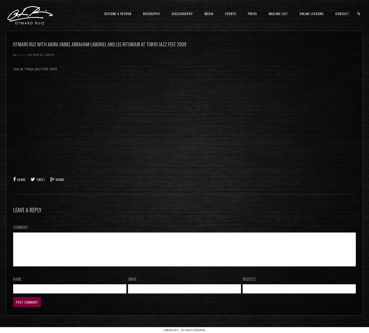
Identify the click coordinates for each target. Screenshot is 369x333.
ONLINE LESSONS (312, 13)
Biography (151, 13)
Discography (182, 13)
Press (252, 13)
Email (134, 285)
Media (209, 13)
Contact (342, 13)
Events (230, 13)
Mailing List (278, 13)
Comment (20, 227)
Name (18, 285)
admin (22, 54)
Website (249, 285)
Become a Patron (117, 13)
